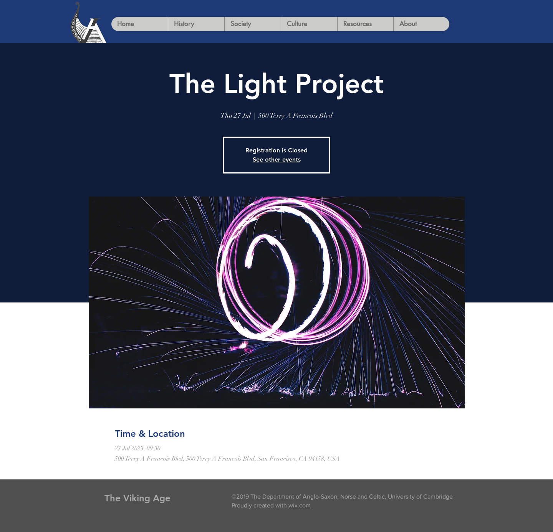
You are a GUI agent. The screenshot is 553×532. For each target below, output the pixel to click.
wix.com (299, 505)
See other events (277, 159)
